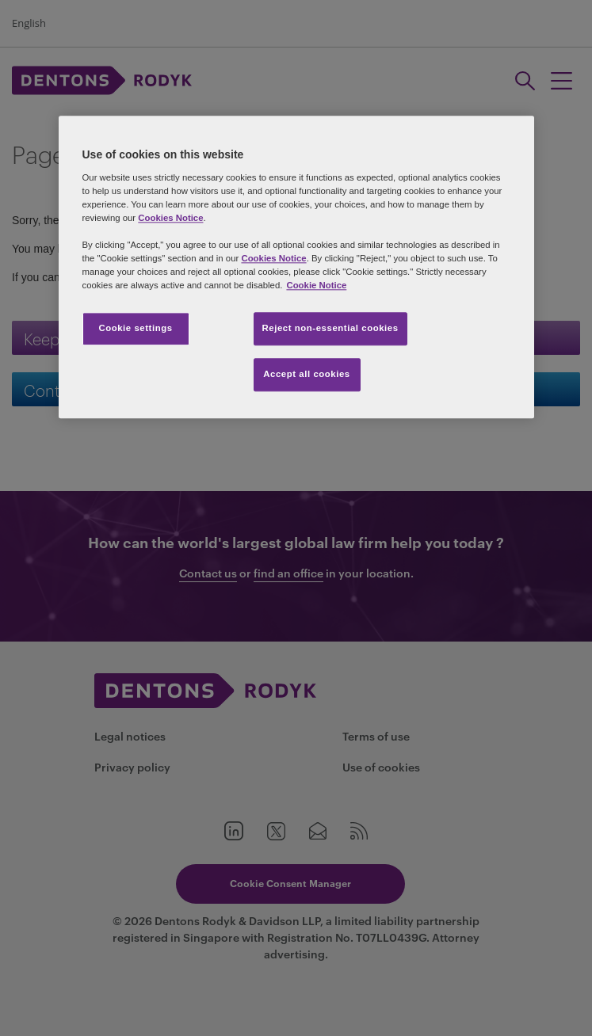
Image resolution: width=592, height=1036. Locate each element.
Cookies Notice (170, 218)
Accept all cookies (306, 374)
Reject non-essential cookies (330, 328)
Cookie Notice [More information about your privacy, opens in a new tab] (316, 286)
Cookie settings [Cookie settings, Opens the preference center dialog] (135, 328)
